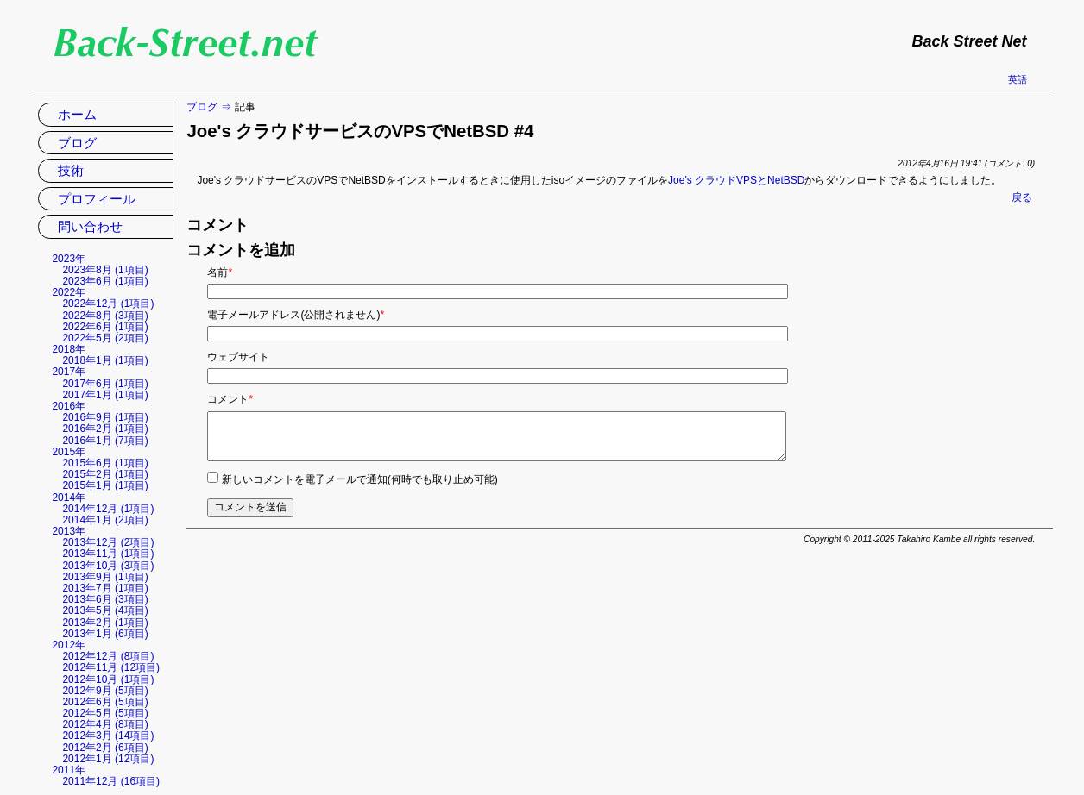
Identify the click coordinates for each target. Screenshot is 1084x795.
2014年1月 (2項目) (105, 520)
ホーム (77, 114)
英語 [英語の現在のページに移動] (1017, 79)
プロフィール (97, 198)
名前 (219, 272)
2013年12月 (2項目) (108, 542)
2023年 (68, 259)
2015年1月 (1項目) (105, 485)
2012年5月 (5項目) (105, 713)
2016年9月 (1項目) (105, 417)
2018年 (68, 349)
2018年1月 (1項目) (105, 360)
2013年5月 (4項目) (105, 610)
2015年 (68, 452)
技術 (71, 170)
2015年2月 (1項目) (105, 474)
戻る (1022, 197)
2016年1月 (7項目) (105, 441)
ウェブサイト (238, 357)
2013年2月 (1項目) (105, 623)
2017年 (68, 372)
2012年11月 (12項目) (111, 667)
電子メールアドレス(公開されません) (295, 315)
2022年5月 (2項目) (105, 338)
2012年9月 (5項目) (105, 691)
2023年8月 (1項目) (105, 270)
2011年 (68, 770)
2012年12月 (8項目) (108, 656)
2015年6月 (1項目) (105, 463)
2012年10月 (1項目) (108, 679)
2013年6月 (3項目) (105, 599)
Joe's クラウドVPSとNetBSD (736, 180)
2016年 (68, 406)
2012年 (68, 645)
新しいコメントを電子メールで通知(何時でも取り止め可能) (360, 479)
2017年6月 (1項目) (105, 384)
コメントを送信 (250, 507)
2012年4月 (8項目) (105, 724)
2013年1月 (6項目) (105, 634)
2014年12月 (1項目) (108, 509)
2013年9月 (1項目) (105, 577)
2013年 (68, 531)
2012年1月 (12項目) (108, 759)
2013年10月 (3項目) (108, 566)
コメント (230, 399)
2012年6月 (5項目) (105, 702)
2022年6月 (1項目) (105, 327)
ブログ (201, 107)
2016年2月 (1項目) (105, 429)
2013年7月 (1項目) (105, 588)
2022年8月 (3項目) (105, 316)
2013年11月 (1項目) (108, 554)
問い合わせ (90, 226)
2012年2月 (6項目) (105, 748)
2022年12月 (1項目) (108, 303)
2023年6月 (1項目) (105, 281)
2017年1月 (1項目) (105, 395)
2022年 (68, 292)
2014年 (68, 497)
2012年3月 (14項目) (108, 735)
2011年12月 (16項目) (111, 781)
